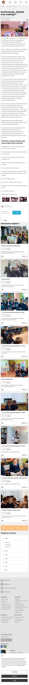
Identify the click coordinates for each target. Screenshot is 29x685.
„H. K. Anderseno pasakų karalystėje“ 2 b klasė (13, 412)
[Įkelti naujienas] (10, 2)
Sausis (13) (7, 546)
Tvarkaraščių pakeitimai (8, 588)
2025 (6, 551)
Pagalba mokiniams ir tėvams (21, 607)
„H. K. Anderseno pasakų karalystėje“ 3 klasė (13, 312)
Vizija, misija (4, 600)
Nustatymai (14, 672)
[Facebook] (2, 646)
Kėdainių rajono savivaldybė (16, 652)
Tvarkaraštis (5, 580)
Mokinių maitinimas (19, 609)
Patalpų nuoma (18, 612)
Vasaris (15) (8, 544)
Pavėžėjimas (5, 584)
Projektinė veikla (5, 622)
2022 (6, 562)
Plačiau (24, 256)
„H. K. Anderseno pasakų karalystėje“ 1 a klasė (13, 345)
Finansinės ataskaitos (6, 618)
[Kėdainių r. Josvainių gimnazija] (3, 2)
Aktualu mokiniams (19, 620)
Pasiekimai (4, 602)
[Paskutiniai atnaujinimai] (15, 2)
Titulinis (2, 6)
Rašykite (4, 640)
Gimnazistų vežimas (19, 610)
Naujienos (8, 6)
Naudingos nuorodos (19, 617)
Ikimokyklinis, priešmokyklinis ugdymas (21, 601)
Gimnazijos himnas (6, 604)
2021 (6, 566)
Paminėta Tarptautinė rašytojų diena (11, 510)
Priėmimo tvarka (18, 618)
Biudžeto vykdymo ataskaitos (8, 617)
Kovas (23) (7, 542)
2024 (6, 554)
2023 (6, 558)
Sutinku (14, 680)
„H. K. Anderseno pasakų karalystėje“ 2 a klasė (13, 446)
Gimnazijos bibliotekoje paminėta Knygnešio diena (14, 478)
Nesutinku (14, 676)
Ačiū (16, 212)
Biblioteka (17, 599)
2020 (6, 570)
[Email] (5, 646)
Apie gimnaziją (5, 599)
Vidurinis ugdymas (19, 603)
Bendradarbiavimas (6, 609)
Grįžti (5, 220)
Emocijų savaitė (6, 279)
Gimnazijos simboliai (6, 605)
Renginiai (15, 6)
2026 (6, 538)
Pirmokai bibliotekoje (7, 379)
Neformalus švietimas (20, 605)
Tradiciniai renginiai (6, 607)
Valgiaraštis (5, 592)
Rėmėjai (17, 622)
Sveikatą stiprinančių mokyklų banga (11, 245)
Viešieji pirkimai (5, 620)
